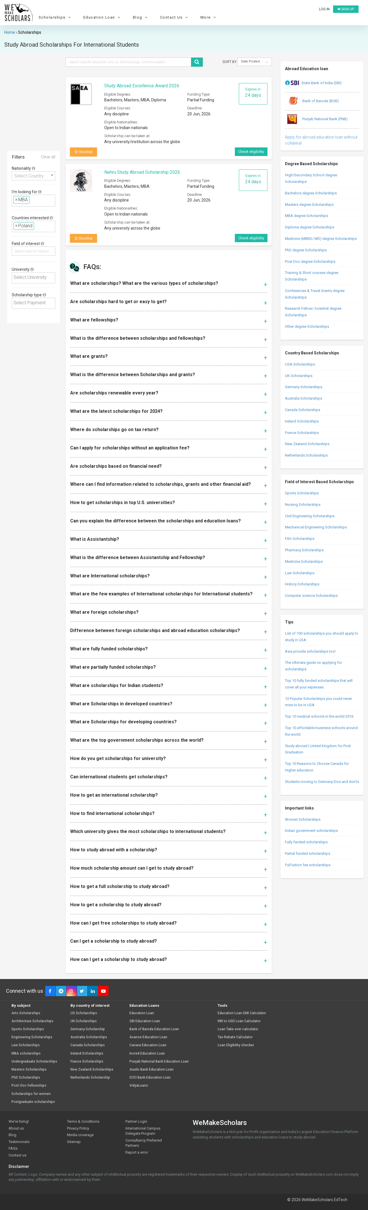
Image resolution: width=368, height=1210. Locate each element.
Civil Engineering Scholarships (309, 516)
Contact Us (175, 17)
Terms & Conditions (83, 1121)
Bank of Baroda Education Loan (154, 1029)
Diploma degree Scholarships (309, 227)
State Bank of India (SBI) (313, 83)
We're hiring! (19, 1121)
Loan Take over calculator (238, 1029)
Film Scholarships (299, 538)
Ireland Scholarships (302, 421)
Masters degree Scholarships (309, 204)
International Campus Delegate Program (142, 1131)
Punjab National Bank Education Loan (159, 1061)
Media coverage (80, 1135)
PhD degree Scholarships (306, 250)
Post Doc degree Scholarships (310, 261)
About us (16, 1128)
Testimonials (19, 1142)
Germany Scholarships (303, 387)
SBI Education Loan (144, 1021)
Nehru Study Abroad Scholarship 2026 (142, 172)
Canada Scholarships (302, 410)
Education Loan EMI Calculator (242, 1013)
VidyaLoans (138, 1085)
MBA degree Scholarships (306, 216)
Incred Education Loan (147, 1053)
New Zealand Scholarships (307, 444)
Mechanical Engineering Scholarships (316, 527)
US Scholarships (83, 1013)
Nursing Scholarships (302, 504)
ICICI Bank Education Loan (150, 1077)
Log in (324, 9)
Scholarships (55, 17)
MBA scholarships (26, 1053)
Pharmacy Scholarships (304, 550)
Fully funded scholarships (306, 842)
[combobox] (33, 175)
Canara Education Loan (147, 1045)
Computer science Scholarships (311, 595)
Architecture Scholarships (32, 1021)
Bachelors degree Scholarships (311, 193)
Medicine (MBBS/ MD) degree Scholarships (321, 238)
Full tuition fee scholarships (307, 865)
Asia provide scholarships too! (310, 651)
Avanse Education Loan (148, 1037)
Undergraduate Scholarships (34, 1061)
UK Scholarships (298, 376)
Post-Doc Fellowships (28, 1085)
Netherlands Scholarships (306, 455)
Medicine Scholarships (304, 561)
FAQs (13, 1148)
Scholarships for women (31, 1094)
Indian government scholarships (311, 830)
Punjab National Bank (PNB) (316, 119)
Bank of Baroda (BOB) (312, 101)
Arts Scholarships (25, 1013)
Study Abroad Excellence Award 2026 (141, 85)
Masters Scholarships (29, 1069)
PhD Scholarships (25, 1077)
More (209, 17)
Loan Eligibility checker (236, 1045)
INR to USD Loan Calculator (239, 1021)
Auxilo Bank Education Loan (151, 1069)
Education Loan (102, 17)
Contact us (17, 1155)
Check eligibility (251, 151)
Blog (141, 17)
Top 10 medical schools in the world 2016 (319, 716)
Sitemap (74, 1142)
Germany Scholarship (87, 1029)
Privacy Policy (78, 1128)
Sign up (346, 9)
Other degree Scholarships (307, 326)
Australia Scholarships (303, 398)
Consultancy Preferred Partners (143, 1143)
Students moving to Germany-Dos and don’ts (322, 781)
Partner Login (136, 1121)
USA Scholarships (300, 364)
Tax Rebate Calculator (235, 1037)
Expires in (253, 92)
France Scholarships (302, 433)
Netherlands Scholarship (90, 1077)
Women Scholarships (302, 819)
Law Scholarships (299, 573)
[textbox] (32, 200)
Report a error (136, 1152)
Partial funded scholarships (307, 853)
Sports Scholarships (302, 493)
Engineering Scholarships (31, 1037)
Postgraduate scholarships (33, 1102)
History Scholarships (302, 584)
